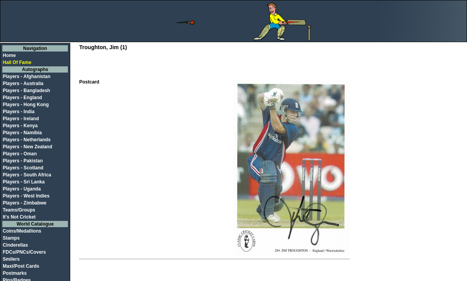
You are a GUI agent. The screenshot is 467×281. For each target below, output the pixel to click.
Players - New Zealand (27, 146)
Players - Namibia (22, 132)
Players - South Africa (27, 175)
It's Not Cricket (19, 217)
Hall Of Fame (17, 62)
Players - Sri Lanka (23, 182)
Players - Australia (23, 83)
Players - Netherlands (27, 139)
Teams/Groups (19, 210)
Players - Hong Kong (26, 104)
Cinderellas (15, 245)
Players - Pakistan (23, 161)
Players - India (18, 111)
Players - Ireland (21, 118)
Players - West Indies (26, 196)
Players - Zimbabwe (24, 203)
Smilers (11, 259)
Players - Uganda (22, 189)
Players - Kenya (20, 125)
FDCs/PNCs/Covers (24, 252)
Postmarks (15, 273)
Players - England (22, 97)
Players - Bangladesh (26, 90)
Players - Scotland (23, 168)
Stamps (11, 238)
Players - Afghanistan (26, 76)
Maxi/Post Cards (21, 266)
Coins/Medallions (22, 231)
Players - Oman (20, 154)
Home (9, 55)
